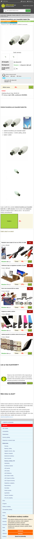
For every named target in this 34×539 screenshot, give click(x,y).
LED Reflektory (8, 473)
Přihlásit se (30, 1)
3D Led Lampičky (8, 497)
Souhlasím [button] (20, 531)
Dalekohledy (5, 434)
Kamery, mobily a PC (16, 15)
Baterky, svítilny (8, 448)
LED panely (7, 468)
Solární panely (7, 490)
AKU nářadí (5, 428)
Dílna (4, 500)
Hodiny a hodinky (7, 506)
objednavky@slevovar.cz (7, 417)
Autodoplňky (5, 431)
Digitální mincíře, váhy (9, 451)
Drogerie (5, 503)
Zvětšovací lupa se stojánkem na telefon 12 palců (13, 265)
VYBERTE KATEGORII (8, 422)
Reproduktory (7, 485)
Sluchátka (6, 488)
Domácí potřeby (6, 437)
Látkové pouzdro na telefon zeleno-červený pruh (13, 334)
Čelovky (6, 446)
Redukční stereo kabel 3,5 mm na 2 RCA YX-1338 (13, 242)
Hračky (4, 512)
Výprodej (5, 425)
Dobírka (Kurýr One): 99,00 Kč (10, 93)
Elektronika (9, 15)
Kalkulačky (6, 463)
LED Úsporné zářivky (9, 478)
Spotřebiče (6, 493)
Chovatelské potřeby (7, 509)
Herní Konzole (7, 458)
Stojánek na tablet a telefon (8, 311)
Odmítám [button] (20, 533)
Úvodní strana (4, 1)
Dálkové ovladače (8, 453)
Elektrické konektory (9, 456)
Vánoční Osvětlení (8, 495)
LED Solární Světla (8, 475)
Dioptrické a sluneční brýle (9, 440)
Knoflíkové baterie (8, 465)
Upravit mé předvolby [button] (20, 536)
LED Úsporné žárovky (9, 480)
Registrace (23, 1)
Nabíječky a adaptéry (9, 483)
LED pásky (7, 470)
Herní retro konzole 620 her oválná (10, 288)
